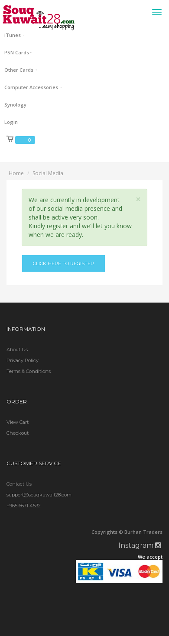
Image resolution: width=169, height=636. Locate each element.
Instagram (139, 545)
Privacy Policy (22, 360)
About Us (17, 349)
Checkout (17, 433)
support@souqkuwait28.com (39, 495)
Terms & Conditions (28, 371)
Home (16, 173)
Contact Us (19, 484)
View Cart (17, 422)
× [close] (138, 199)
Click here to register (63, 263)
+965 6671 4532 (23, 506)
